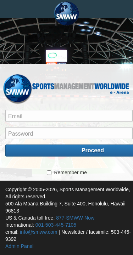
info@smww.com (38, 232)
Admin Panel (19, 246)
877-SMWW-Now (75, 218)
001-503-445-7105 (55, 225)
